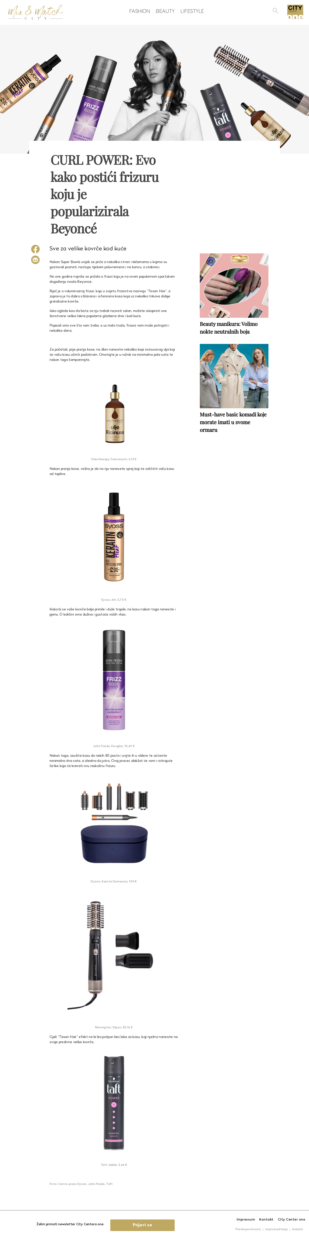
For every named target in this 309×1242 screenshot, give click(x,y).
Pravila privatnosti (248, 1229)
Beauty (165, 11)
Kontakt (266, 1219)
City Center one (291, 1219)
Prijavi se (142, 1225)
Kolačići (297, 1229)
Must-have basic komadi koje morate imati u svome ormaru (233, 422)
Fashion (139, 11)
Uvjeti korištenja (276, 1229)
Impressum (246, 1219)
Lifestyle (192, 11)
